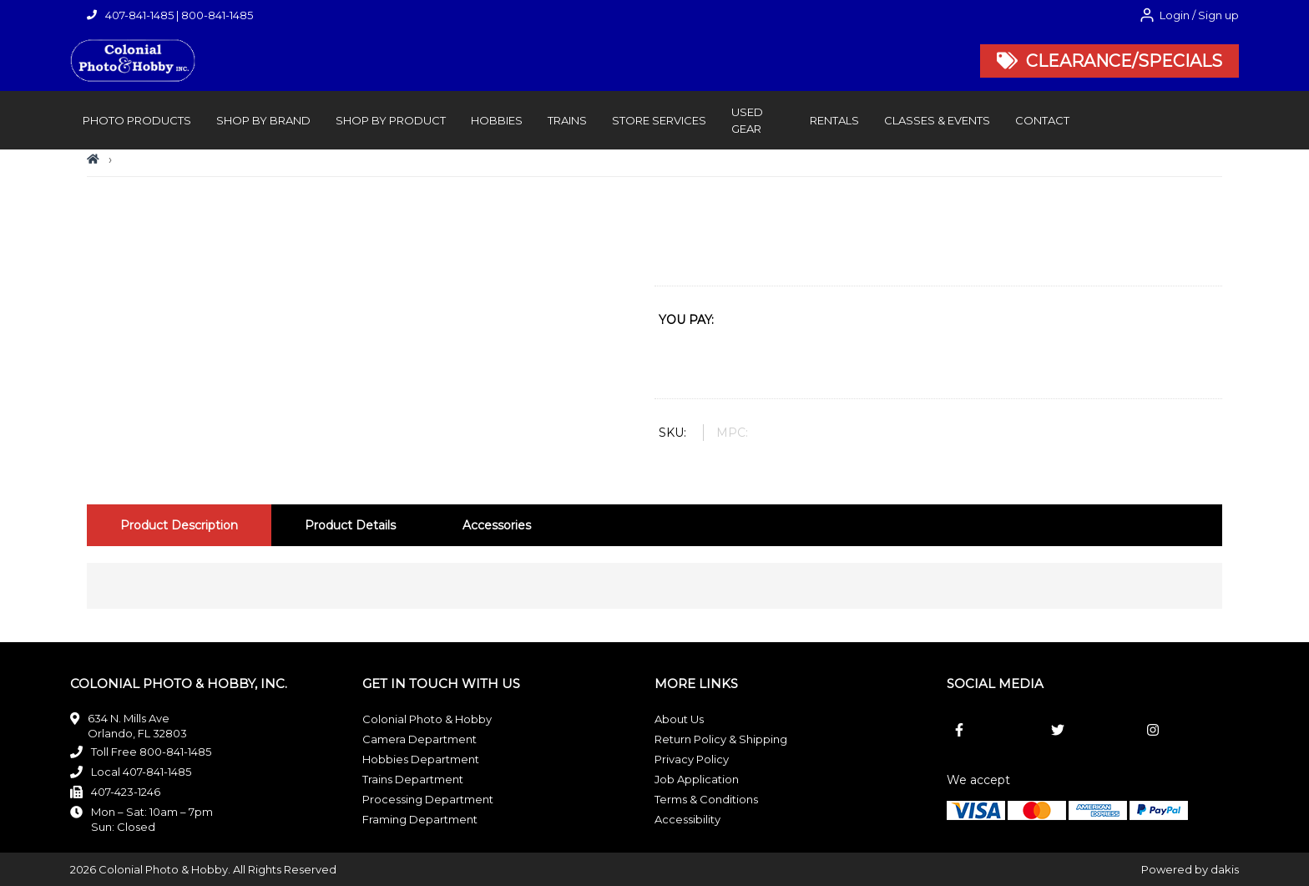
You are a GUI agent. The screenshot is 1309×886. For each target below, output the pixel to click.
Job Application (696, 779)
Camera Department (419, 739)
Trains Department (412, 779)
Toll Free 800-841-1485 (151, 751)
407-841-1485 (139, 15)
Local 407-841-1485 (141, 771)
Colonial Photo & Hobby (427, 719)
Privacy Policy (691, 759)
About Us (679, 719)
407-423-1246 (125, 791)
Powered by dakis (1190, 869)
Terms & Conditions (706, 799)
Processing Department (427, 799)
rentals (834, 120)
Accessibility (687, 819)
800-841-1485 (217, 15)
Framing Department (420, 819)
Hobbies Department (420, 759)
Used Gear (747, 120)
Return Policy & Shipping (720, 739)
